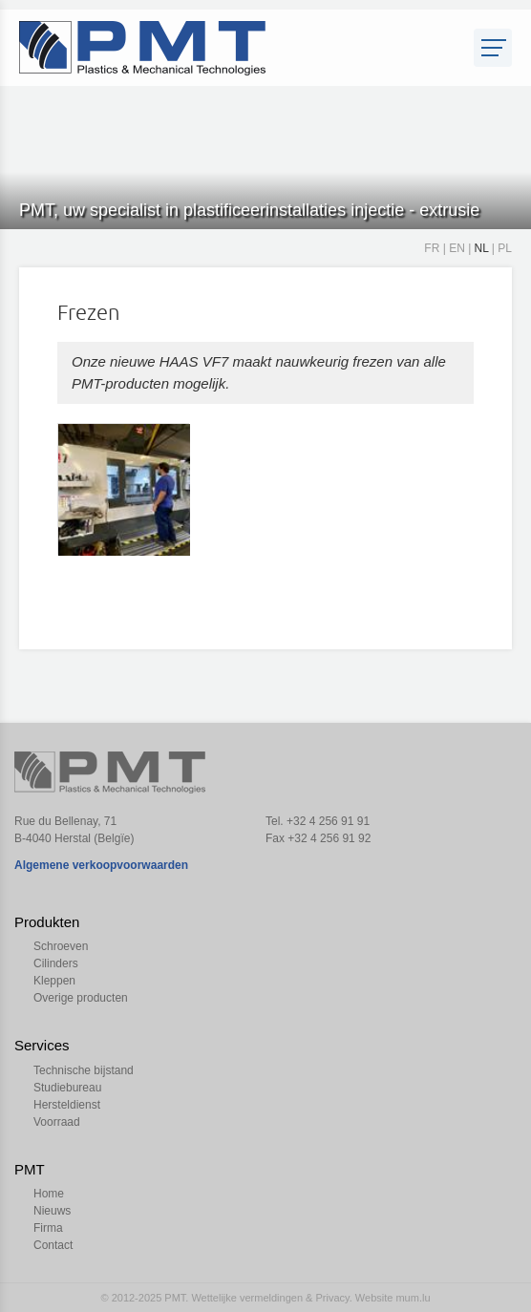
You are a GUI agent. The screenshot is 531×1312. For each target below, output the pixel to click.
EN (457, 248)
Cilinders (55, 963)
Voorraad (56, 1122)
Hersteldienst (66, 1104)
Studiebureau (67, 1087)
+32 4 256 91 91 (328, 821)
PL (505, 248)
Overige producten (80, 998)
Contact (53, 1245)
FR (431, 248)
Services (42, 1045)
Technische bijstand (83, 1070)
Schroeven (60, 946)
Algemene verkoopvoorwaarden (101, 865)
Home (48, 1193)
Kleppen (54, 980)
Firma (48, 1228)
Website (374, 1297)
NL (482, 248)
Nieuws (52, 1210)
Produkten (46, 922)
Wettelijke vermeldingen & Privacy (270, 1297)
